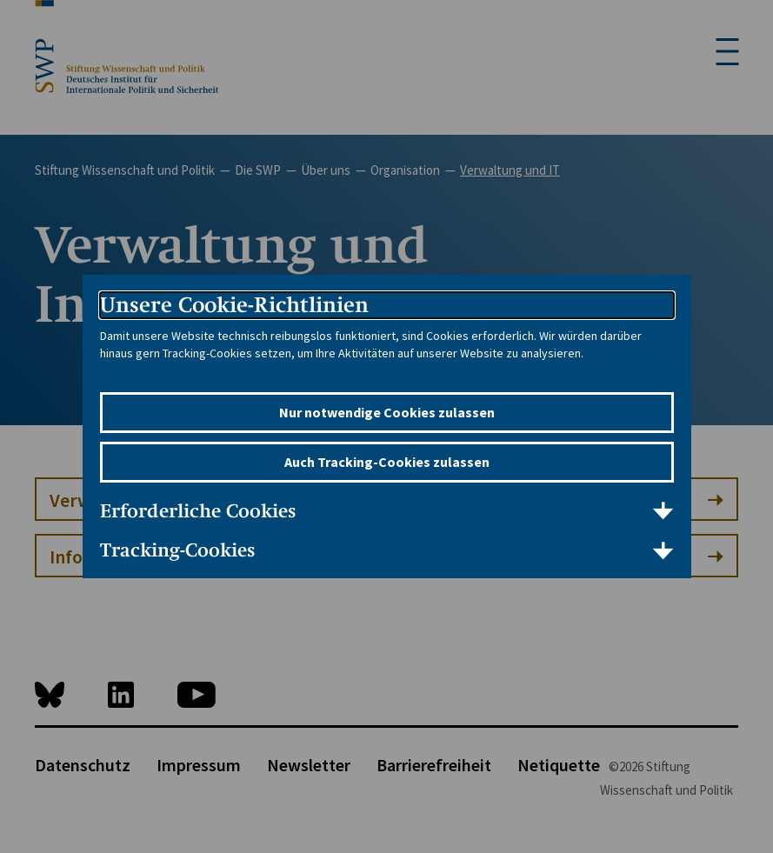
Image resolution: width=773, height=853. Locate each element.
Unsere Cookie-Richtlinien (234, 304)
